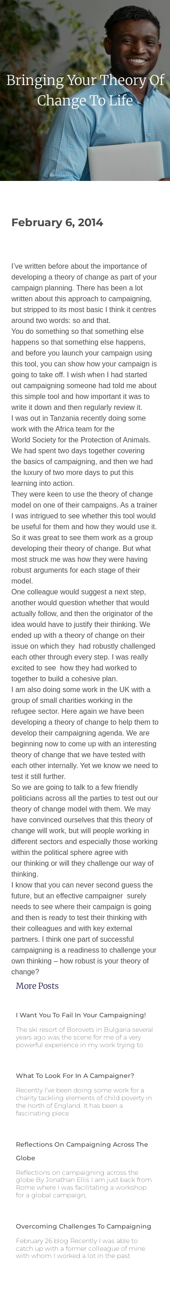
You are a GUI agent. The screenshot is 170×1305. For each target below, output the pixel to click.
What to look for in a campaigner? (75, 1076)
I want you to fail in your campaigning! (81, 1015)
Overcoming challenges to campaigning (83, 1226)
